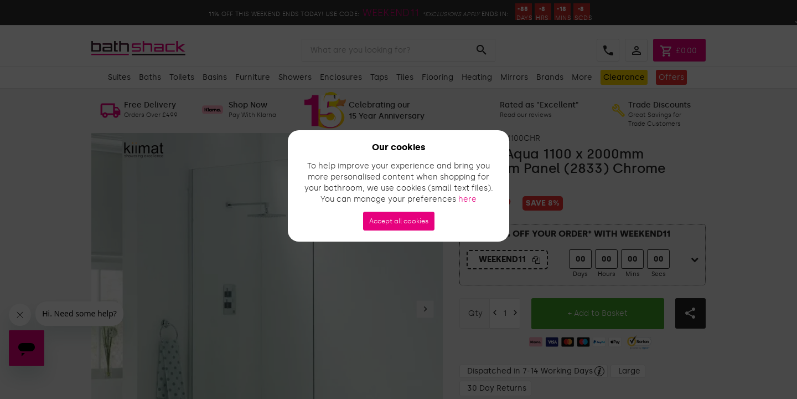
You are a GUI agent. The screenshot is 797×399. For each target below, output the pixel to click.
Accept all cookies (398, 221)
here (467, 199)
